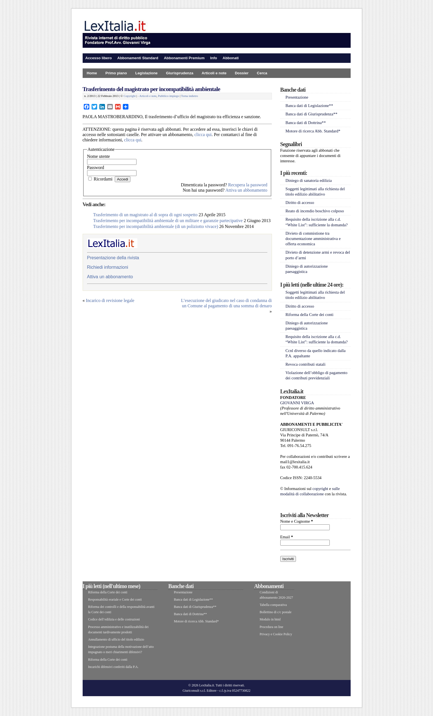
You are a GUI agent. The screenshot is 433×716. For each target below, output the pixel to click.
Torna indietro (189, 95)
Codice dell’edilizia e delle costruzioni (114, 619)
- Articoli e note (147, 95)
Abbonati (231, 58)
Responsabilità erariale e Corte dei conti (115, 599)
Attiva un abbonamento (246, 190)
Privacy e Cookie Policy (276, 634)
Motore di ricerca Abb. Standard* (313, 131)
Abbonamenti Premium (184, 58)
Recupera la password (247, 184)
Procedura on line (271, 627)
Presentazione (297, 97)
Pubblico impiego (168, 95)
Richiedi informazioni (107, 267)
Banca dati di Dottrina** (306, 122)
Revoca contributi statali (306, 364)
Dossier (241, 73)
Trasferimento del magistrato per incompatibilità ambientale (151, 89)
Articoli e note (214, 73)
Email (286, 537)
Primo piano (116, 73)
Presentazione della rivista (113, 257)
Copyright (130, 95)
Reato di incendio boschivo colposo (315, 211)
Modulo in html (270, 619)
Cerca (262, 73)
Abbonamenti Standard (137, 58)
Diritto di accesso (300, 202)
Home (92, 73)
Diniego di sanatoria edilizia (309, 180)
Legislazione (146, 73)
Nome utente (98, 156)
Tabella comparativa (273, 605)
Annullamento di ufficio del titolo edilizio (116, 639)
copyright (320, 488)
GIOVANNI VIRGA (297, 403)
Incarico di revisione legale (110, 300)
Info (213, 58)
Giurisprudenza (179, 73)
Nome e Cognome (296, 521)
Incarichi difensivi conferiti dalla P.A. (113, 667)
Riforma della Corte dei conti (310, 314)
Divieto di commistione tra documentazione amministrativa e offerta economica (313, 238)
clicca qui (203, 134)
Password (95, 167)
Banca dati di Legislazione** (309, 105)
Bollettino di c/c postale (275, 612)
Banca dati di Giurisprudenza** (312, 114)
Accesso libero (98, 58)
